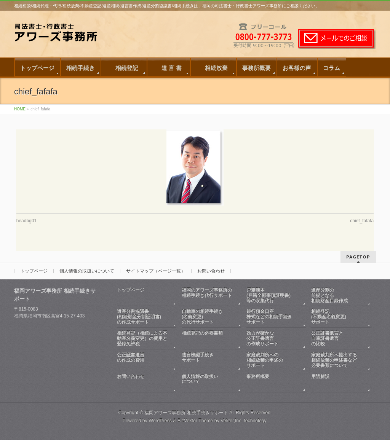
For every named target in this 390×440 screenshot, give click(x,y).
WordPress (160, 420)
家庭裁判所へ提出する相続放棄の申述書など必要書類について (334, 360)
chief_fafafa (362, 220)
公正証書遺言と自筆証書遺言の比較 (327, 338)
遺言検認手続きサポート (207, 360)
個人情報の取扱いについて (86, 271)
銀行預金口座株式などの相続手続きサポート (269, 317)
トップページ (34, 271)
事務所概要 (272, 382)
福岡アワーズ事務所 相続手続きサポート (186, 412)
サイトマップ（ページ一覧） (155, 271)
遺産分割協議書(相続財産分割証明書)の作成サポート (139, 317)
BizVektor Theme (195, 420)
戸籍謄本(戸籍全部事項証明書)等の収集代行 (268, 295)
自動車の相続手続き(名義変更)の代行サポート (202, 317)
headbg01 (26, 220)
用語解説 (337, 382)
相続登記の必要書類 (207, 338)
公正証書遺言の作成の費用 (143, 360)
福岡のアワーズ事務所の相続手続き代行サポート (207, 295)
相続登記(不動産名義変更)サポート (328, 317)
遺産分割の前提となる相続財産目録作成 (329, 295)
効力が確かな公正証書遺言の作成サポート (262, 338)
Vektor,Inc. (232, 420)
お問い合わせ (211, 271)
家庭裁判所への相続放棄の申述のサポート (264, 360)
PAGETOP (358, 256)
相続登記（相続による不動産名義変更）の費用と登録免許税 (142, 338)
